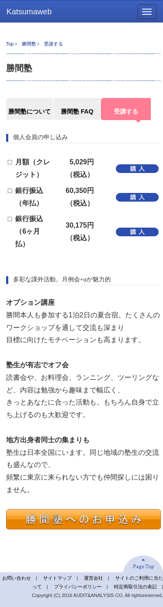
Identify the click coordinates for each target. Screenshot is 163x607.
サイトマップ (57, 578)
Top (10, 43)
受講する (126, 111)
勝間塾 (29, 43)
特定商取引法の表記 (135, 586)
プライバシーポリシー (78, 586)
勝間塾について (29, 111)
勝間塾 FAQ (77, 111)
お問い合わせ (16, 578)
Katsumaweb (29, 11)
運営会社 (93, 578)
